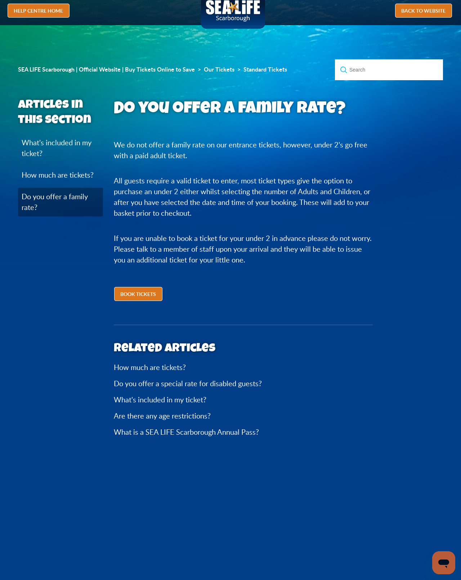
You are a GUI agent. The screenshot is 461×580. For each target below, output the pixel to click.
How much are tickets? (58, 175)
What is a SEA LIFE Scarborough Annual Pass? (186, 432)
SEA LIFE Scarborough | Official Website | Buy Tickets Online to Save (106, 69)
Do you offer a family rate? (55, 201)
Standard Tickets (265, 69)
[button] (139, 295)
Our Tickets (219, 69)
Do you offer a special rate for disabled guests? (188, 383)
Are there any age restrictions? (162, 416)
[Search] (389, 69)
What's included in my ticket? (56, 147)
